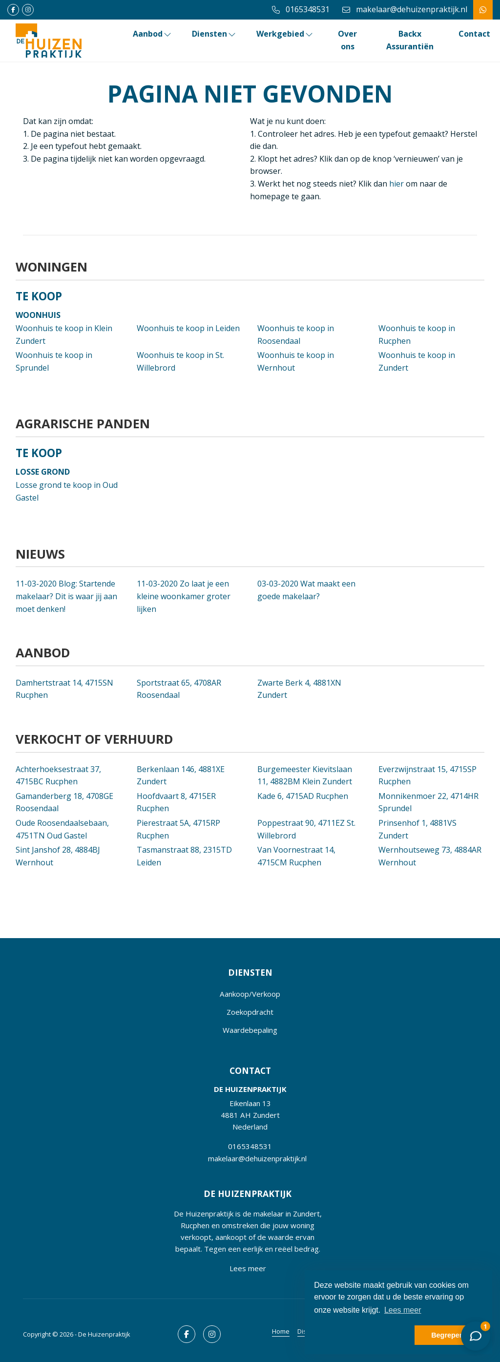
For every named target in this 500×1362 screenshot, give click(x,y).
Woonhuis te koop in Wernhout (295, 361)
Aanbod (152, 33)
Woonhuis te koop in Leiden (188, 328)
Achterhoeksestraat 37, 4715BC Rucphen (58, 775)
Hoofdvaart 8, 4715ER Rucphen (176, 802)
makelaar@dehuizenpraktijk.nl (257, 1158)
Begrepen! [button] (448, 1335)
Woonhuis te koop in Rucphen (416, 334)
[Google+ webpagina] (28, 10)
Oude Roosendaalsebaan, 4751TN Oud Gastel (62, 829)
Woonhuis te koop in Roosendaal (295, 334)
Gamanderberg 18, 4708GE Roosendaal (64, 802)
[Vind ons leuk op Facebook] (13, 10)
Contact (474, 33)
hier (396, 183)
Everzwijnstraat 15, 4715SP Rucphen (427, 775)
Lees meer (247, 1268)
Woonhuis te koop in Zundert (416, 361)
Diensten (214, 33)
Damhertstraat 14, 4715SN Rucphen (64, 689)
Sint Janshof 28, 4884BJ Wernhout (58, 856)
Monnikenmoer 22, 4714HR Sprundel (428, 802)
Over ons (347, 40)
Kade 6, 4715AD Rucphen (302, 796)
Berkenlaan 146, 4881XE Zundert (181, 775)
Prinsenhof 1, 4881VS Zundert (417, 829)
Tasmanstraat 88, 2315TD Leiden (184, 856)
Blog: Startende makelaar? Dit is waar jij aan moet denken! (66, 596)
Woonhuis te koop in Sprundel (54, 361)
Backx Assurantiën (410, 40)
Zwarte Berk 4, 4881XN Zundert (299, 689)
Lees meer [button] (402, 1310)
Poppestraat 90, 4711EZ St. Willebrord (306, 829)
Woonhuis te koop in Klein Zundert (64, 334)
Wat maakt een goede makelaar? (306, 590)
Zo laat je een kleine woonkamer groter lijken (183, 596)
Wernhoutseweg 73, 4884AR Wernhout (429, 856)
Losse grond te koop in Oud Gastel (67, 491)
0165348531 (250, 1146)
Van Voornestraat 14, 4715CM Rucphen (296, 856)
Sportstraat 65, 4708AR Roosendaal (179, 689)
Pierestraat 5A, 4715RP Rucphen (178, 829)
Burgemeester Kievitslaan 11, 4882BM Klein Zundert (304, 775)
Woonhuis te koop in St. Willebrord (180, 361)
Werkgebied (285, 33)
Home (281, 1331)
